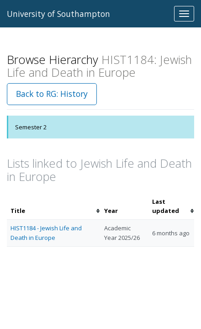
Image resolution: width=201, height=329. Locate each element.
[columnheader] (53, 206)
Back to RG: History (52, 93)
